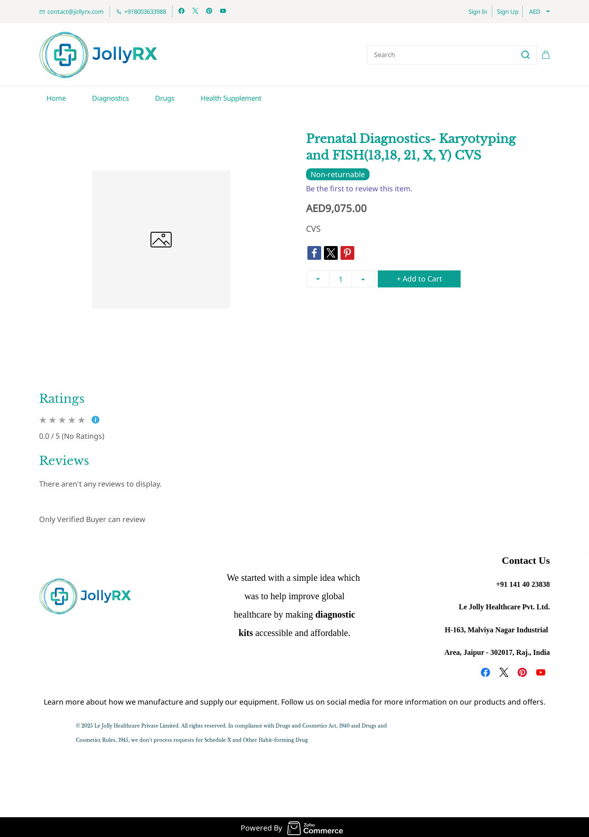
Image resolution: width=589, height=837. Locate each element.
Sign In (477, 11)
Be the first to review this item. (359, 187)
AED (534, 11)
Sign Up (508, 11)
